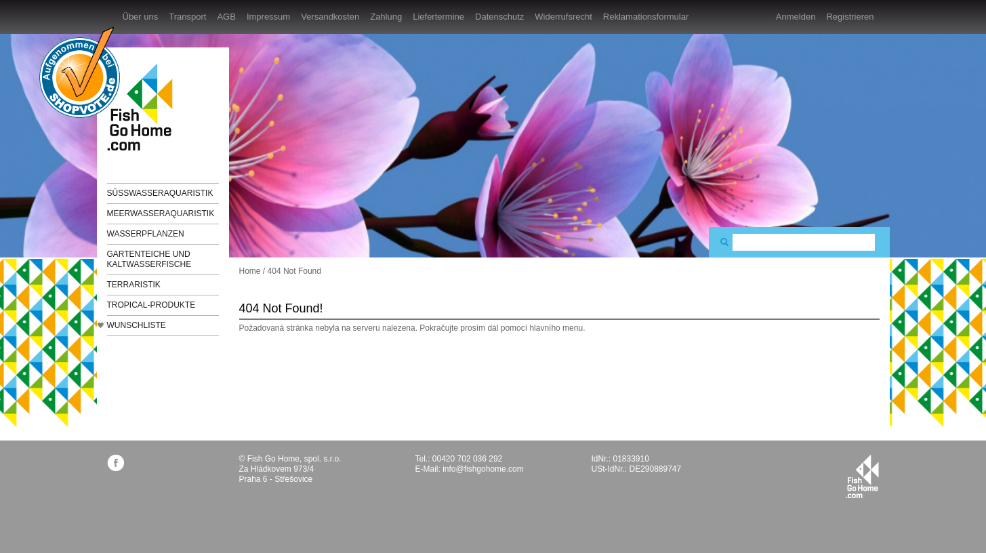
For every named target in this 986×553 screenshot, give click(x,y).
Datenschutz (499, 17)
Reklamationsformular (646, 17)
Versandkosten (330, 17)
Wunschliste (136, 325)
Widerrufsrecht (563, 17)
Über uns (141, 17)
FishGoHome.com (144, 107)
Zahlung (386, 17)
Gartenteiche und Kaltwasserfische (149, 259)
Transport (187, 17)
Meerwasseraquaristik (161, 213)
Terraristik (134, 284)
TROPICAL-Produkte (151, 305)
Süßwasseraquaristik (160, 193)
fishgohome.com (862, 476)
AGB (226, 17)
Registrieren (850, 17)
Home (250, 271)
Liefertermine (438, 17)
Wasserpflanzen (145, 234)
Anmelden (796, 17)
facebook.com (115, 462)
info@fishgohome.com (483, 469)
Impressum (268, 17)
